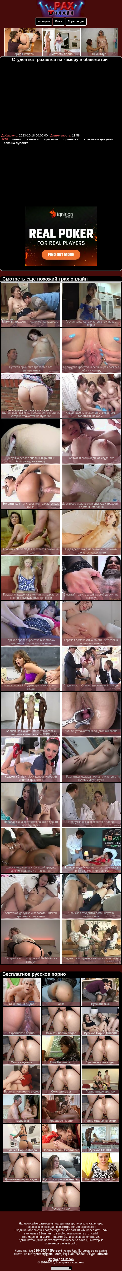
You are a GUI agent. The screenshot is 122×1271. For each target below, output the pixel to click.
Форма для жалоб (61, 1259)
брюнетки (70, 139)
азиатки (33, 139)
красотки (51, 139)
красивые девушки (98, 139)
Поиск (58, 21)
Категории (44, 21)
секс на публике (16, 143)
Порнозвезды (76, 21)
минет (16, 139)
